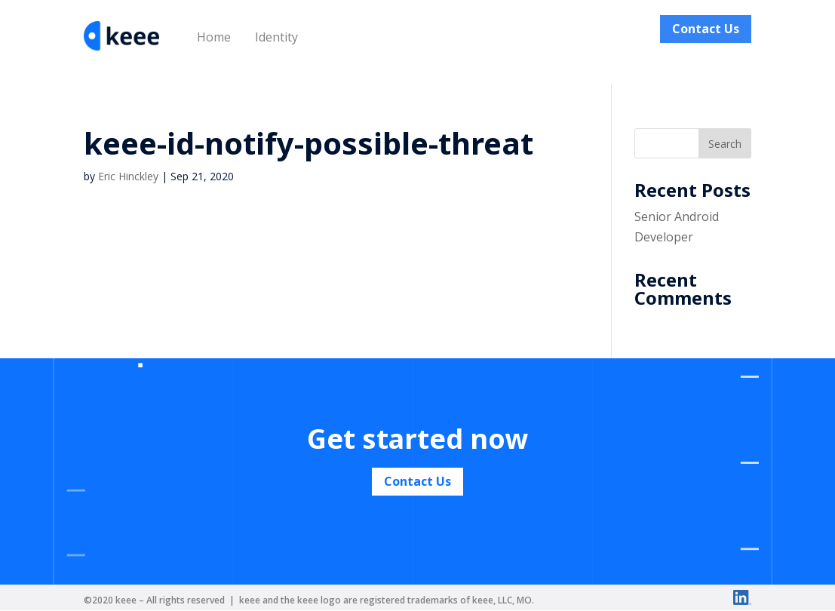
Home (214, 37)
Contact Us (705, 28)
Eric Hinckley (128, 176)
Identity (276, 37)
